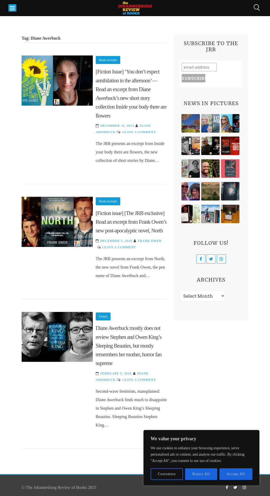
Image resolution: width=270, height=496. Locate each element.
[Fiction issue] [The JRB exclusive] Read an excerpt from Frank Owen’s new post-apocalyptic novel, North (131, 222)
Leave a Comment (139, 132)
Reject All (201, 474)
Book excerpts (108, 60)
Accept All (235, 474)
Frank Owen (150, 241)
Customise (167, 474)
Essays (103, 316)
